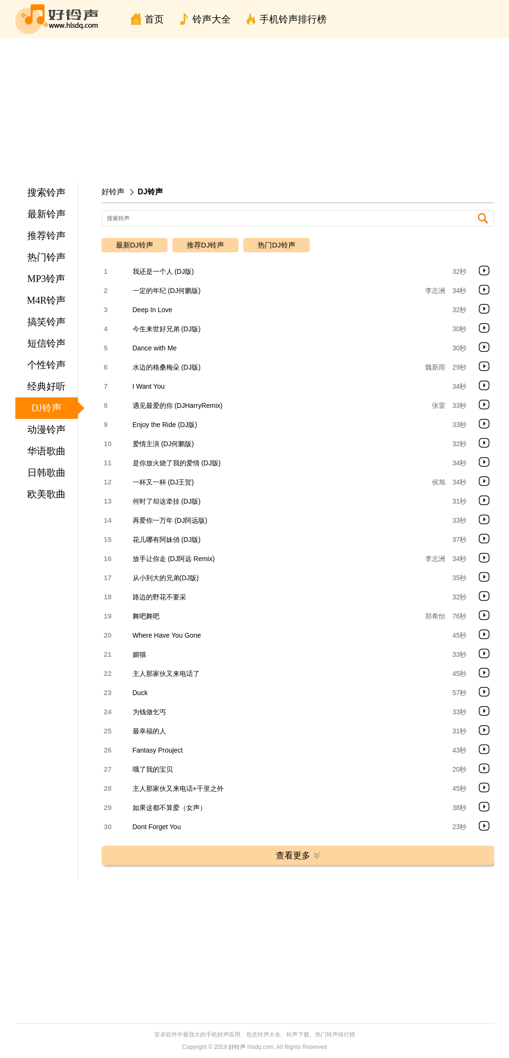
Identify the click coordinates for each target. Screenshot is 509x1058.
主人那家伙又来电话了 (166, 673)
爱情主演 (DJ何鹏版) (163, 444)
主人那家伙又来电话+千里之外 (178, 788)
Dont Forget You (157, 827)
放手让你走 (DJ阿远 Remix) (174, 559)
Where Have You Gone (167, 635)
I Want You (149, 386)
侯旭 (438, 482)
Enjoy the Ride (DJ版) (165, 424)
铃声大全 (211, 19)
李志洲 (435, 290)
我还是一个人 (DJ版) (163, 271)
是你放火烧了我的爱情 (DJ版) (177, 463)
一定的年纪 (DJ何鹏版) (167, 290)
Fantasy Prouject (158, 750)
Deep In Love (152, 310)
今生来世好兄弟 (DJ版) (167, 329)
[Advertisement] (254, 110)
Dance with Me (155, 348)
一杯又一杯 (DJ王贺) (163, 482)
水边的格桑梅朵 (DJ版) (167, 367)
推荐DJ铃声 (205, 245)
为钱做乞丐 (149, 712)
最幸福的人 (149, 731)
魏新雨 (435, 367)
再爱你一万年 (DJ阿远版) (170, 520)
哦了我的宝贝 (153, 769)
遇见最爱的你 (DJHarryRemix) (178, 405)
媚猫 (139, 654)
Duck (140, 693)
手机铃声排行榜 (293, 19)
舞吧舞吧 (146, 616)
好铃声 (113, 192)
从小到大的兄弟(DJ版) (166, 578)
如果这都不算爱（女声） (169, 807)
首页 (154, 19)
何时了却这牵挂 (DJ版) (167, 501)
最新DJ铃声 (134, 245)
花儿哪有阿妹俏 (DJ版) (167, 539)
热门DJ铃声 (276, 245)
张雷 (438, 405)
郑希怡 (435, 616)
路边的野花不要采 (159, 597)
